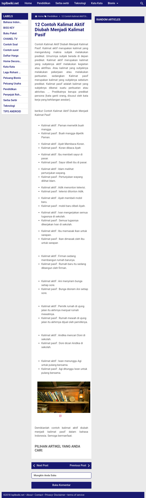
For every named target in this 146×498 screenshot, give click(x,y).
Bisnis (113, 3)
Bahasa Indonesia (13, 22)
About (29, 495)
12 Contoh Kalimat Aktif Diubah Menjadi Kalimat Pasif (59, 29)
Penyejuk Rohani (13, 94)
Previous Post (78, 465)
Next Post (42, 465)
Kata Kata (97, 3)
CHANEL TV (10, 38)
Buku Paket (10, 33)
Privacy (49, 495)
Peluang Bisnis (12, 78)
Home (28, 3)
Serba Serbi (10, 100)
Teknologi (80, 3)
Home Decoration (13, 61)
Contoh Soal (10, 44)
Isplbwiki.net (10, 3)
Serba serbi (62, 3)
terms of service (75, 495)
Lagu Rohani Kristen (15, 72)
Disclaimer (59, 495)
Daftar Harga (10, 55)
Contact (39, 495)
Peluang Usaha (12, 83)
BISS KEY (8, 27)
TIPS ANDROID (12, 111)
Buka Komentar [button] (61, 485)
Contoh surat (11, 50)
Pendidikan (43, 3)
